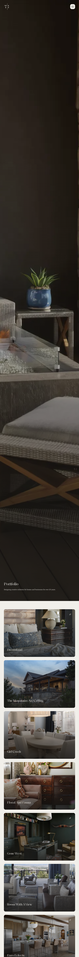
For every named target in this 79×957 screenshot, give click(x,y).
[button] (72, 6)
